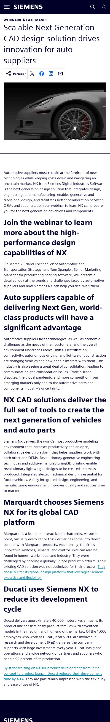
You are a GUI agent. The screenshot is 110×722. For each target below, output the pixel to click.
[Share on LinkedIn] (51, 73)
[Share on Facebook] (41, 73)
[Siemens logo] (28, 7)
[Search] (92, 6)
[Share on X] (32, 73)
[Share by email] (60, 73)
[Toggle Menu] (7, 7)
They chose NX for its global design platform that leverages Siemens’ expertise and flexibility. (54, 572)
